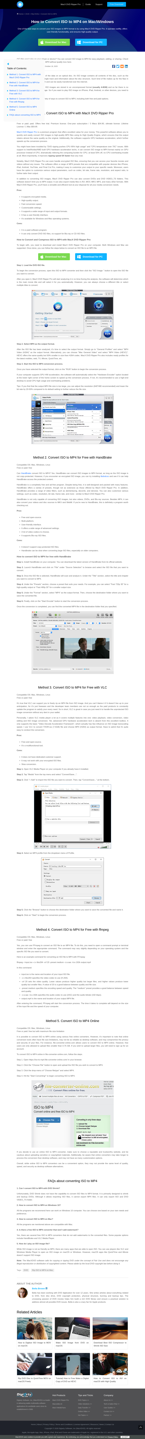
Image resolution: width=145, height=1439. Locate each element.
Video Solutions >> (85, 1404)
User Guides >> (109, 1408)
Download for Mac (55, 42)
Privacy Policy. (113, 1437)
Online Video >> (84, 1411)
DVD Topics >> (83, 1400)
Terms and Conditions (63, 1424)
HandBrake (26, 473)
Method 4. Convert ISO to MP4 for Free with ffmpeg (24, 100)
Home (21, 14)
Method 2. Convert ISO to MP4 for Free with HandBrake (24, 84)
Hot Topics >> (83, 1415)
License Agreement (81, 1424)
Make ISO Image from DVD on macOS (72, 1344)
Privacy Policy (48, 1424)
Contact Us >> (109, 1411)
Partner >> (108, 1415)
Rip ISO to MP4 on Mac (42, 1270)
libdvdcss (105, 476)
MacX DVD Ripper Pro (71, 4)
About (39, 1424)
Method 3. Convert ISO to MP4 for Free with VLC (24, 92)
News (101, 1424)
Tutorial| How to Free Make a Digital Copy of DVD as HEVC (72, 1380)
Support (98, 4)
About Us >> (108, 1400)
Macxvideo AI (57, 1404)
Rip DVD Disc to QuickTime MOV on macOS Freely (34, 1380)
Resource (94, 1424)
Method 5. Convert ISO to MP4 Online (23, 108)
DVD (27, 14)
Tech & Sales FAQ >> (112, 1404)
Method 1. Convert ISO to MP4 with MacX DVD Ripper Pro (25, 76)
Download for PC (93, 42)
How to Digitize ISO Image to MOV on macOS (34, 1344)
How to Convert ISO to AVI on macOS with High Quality (110, 1380)
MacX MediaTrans (59, 1408)
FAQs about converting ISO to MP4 (25, 115)
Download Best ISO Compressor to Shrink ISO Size (110, 1344)
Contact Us (109, 1424)
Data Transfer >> (84, 1408)
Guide (88, 4)
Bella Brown (39, 1288)
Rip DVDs (35, 14)
